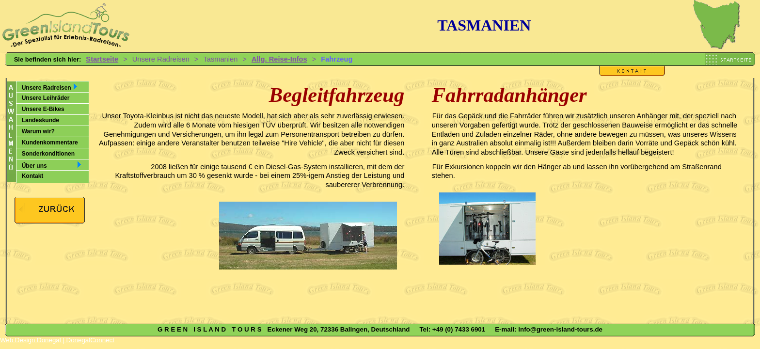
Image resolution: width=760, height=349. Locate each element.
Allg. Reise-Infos (279, 59)
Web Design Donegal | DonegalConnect (57, 340)
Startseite (102, 59)
